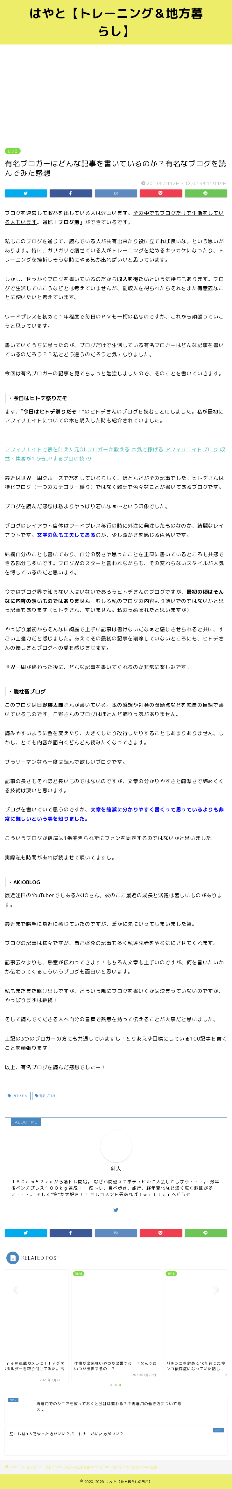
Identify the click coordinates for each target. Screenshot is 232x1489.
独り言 (13, 151)
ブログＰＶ (19, 1096)
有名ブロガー (48, 1096)
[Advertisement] (116, 92)
